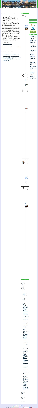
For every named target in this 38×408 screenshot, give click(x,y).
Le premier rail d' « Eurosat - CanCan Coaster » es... (25, 307)
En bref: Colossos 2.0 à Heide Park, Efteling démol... (25, 361)
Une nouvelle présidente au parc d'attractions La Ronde (10, 13)
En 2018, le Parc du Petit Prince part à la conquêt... (25, 331)
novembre (24, 293)
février (24, 304)
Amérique (4, 44)
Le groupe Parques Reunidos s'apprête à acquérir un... (25, 320)
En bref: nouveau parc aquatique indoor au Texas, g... (25, 373)
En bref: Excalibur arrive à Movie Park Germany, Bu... (25, 323)
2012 (23, 397)
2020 (23, 288)
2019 (23, 289)
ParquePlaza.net (32, 56)
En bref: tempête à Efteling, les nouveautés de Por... (26, 348)
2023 (23, 284)
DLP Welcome (32, 35)
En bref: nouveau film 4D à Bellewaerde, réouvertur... (25, 326)
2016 (23, 392)
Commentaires (21, 405)
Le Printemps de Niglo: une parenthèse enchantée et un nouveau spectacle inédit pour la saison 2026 (11, 54)
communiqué (8, 44)
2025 (23, 282)
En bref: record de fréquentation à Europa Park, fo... (25, 385)
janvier (24, 305)
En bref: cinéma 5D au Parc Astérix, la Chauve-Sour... (25, 382)
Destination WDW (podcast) (32, 71)
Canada (6, 44)
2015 (23, 393)
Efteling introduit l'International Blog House (25, 329)
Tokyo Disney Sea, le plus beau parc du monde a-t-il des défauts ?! (33, 69)
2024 (23, 283)
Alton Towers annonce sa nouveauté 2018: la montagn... (25, 376)
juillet (23, 298)
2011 (23, 398)
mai (23, 300)
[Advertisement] (19, 10)
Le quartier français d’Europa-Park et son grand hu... (25, 364)
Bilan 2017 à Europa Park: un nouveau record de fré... (25, 367)
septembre (24, 295)
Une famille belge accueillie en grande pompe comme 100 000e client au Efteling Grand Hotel (33, 63)
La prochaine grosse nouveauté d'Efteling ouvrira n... (25, 388)
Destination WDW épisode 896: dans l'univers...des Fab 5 (32, 73)
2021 (23, 287)
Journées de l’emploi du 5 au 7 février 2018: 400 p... (25, 370)
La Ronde (11, 44)
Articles (18, 405)
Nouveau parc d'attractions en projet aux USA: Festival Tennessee (11, 56)
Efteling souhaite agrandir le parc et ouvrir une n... (25, 342)
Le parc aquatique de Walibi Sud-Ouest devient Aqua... (25, 345)
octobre (24, 294)
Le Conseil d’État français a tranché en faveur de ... (25, 314)
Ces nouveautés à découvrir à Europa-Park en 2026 (33, 46)
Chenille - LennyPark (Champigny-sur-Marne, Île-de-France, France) (33, 50)
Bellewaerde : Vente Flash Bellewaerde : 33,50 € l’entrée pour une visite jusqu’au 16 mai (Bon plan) (33, 78)
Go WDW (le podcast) (33, 40)
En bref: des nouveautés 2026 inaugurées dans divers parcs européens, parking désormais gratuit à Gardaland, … (12, 58)
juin (23, 299)
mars (23, 303)
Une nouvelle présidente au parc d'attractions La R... (25, 351)
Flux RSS (33, 25)
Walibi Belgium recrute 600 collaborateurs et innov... (25, 317)
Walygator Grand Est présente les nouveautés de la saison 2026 (11, 52)
